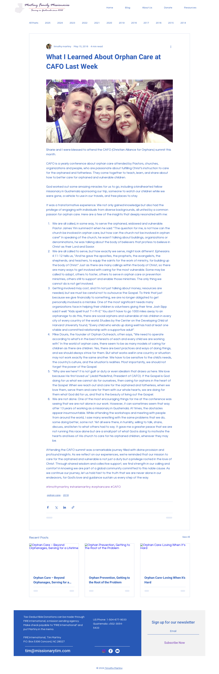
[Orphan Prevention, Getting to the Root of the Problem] (109, 557)
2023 (72, 23)
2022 (84, 23)
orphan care (54, 495)
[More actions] (171, 46)
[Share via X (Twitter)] (56, 507)
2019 (121, 23)
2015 (171, 23)
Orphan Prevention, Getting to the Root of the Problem (109, 580)
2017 (146, 23)
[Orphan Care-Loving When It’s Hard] (165, 557)
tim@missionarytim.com (47, 651)
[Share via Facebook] (47, 507)
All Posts (33, 23)
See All (186, 537)
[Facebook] (110, 651)
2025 (47, 23)
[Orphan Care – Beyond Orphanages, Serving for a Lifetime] (54, 557)
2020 (109, 23)
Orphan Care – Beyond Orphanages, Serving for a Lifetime (51, 580)
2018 (134, 23)
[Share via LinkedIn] (64, 507)
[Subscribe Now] (174, 642)
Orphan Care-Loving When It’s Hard (164, 580)
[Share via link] (73, 507)
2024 (60, 23)
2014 (183, 23)
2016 (158, 23)
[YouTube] (117, 651)
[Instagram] (104, 651)
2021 (97, 23)
